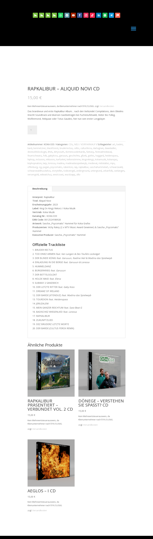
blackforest (52, 148)
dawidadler (110, 148)
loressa (51, 163)
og (40, 167)
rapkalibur (84, 167)
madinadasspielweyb (76, 163)
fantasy (90, 151)
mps (112, 163)
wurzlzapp (70, 174)
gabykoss (53, 155)
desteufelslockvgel (37, 151)
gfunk (84, 155)
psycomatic (56, 167)
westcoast (58, 174)
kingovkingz (88, 159)
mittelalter (104, 163)
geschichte (74, 155)
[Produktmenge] (32, 129)
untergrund (96, 170)
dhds (50, 151)
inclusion (40, 159)
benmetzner (39, 148)
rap (75, 167)
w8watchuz (46, 174)
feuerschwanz (35, 155)
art (113, 144)
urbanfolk (108, 170)
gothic (91, 155)
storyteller (57, 170)
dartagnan (98, 148)
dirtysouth (59, 151)
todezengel (69, 170)
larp (45, 163)
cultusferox (86, 148)
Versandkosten (106, 106)
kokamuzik (100, 159)
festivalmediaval (103, 151)
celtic (76, 148)
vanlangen (119, 170)
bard (30, 148)
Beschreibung (39, 188)
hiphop (31, 159)
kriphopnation (35, 163)
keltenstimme (74, 159)
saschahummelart (99, 167)
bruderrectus (66, 148)
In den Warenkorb (58, 130)
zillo (78, 174)
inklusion (50, 159)
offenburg (33, 167)
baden (119, 144)
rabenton (68, 167)
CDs (71, 144)
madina (60, 163)
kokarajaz (112, 159)
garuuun (63, 155)
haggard (100, 155)
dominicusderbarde (75, 151)
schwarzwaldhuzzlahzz (39, 170)
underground (82, 170)
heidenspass (111, 155)
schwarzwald (116, 167)
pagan (46, 167)
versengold (33, 174)
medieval (92, 163)
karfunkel (60, 159)
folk (45, 155)
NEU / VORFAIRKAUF (85, 144)
